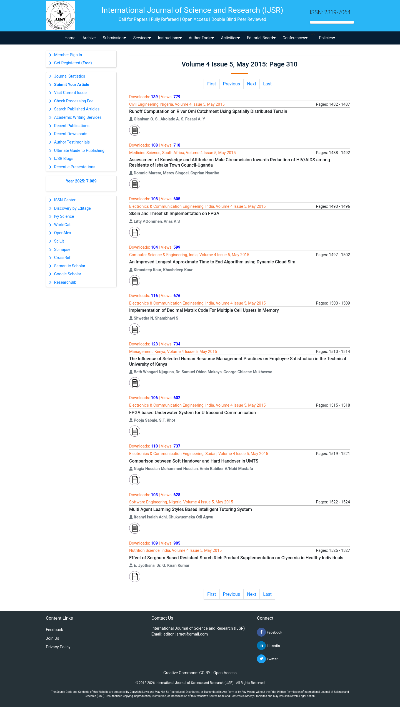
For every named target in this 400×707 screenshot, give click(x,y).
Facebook (269, 632)
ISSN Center (65, 200)
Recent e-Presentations (74, 167)
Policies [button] (327, 38)
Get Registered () (73, 63)
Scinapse (62, 249)
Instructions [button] (170, 38)
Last (267, 83)
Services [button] (142, 38)
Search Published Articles (76, 109)
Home (70, 38)
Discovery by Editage (72, 208)
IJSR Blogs (63, 158)
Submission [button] (114, 38)
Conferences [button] (295, 38)
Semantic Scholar (69, 266)
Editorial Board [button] (261, 38)
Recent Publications (71, 125)
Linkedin (268, 645)
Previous (231, 83)
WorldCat (62, 225)
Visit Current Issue (70, 92)
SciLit (59, 241)
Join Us (52, 638)
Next (251, 83)
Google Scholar (67, 274)
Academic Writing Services (78, 117)
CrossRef (62, 257)
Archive (89, 38)
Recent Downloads (70, 134)
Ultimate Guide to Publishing (79, 150)
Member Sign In (68, 55)
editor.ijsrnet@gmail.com (186, 634)
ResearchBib (65, 282)
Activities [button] (230, 38)
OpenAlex (62, 233)
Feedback (54, 629)
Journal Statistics (69, 76)
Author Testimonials (72, 142)
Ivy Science (64, 216)
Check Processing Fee (74, 101)
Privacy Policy (58, 647)
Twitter (267, 658)
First (211, 83)
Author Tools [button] (201, 38)
